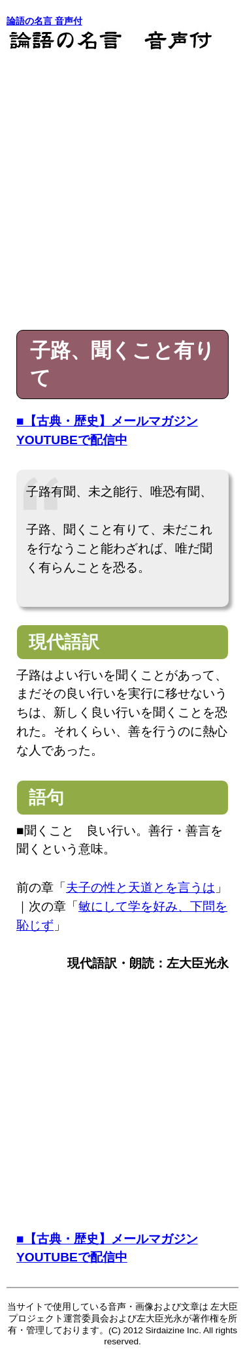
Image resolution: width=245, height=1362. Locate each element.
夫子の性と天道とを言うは (140, 887)
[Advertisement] (122, 187)
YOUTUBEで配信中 (71, 440)
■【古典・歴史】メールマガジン (107, 421)
